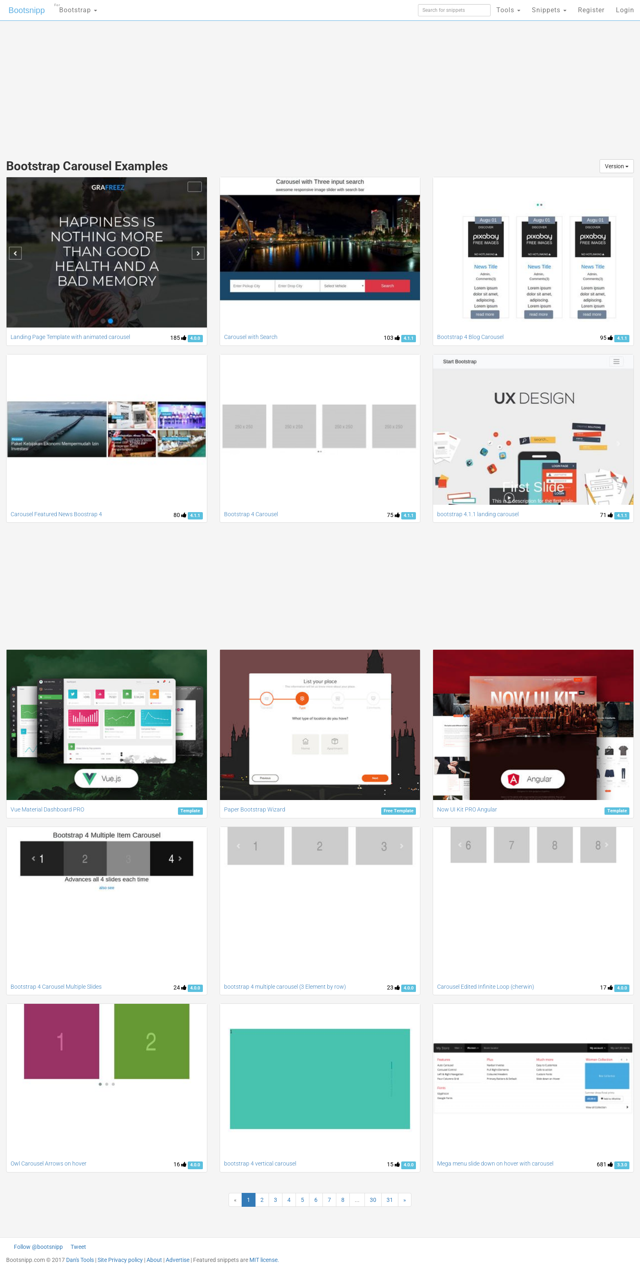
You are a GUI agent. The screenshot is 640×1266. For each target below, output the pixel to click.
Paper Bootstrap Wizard (254, 809)
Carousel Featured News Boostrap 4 (56, 514)
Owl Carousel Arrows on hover (49, 1163)
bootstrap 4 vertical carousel (260, 1163)
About (154, 1260)
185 (178, 337)
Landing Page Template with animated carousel (70, 337)
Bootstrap (75, 7)
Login (625, 10)
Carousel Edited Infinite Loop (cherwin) (485, 986)
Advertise (177, 1260)
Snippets (549, 10)
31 (390, 1200)
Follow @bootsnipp (38, 1247)
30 (373, 1200)
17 (606, 987)
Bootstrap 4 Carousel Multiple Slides (56, 986)
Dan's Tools (80, 1260)
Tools (508, 10)
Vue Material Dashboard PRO (47, 809)
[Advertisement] (258, 86)
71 (606, 515)
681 (605, 1164)
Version (617, 166)
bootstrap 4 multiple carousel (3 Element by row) (285, 986)
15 (393, 1164)
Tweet (78, 1247)
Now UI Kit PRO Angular (467, 809)
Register (591, 10)
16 (180, 1164)
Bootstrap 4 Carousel (251, 514)
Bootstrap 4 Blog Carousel (470, 337)
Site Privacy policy (120, 1260)
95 (606, 337)
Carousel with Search (251, 337)
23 (393, 987)
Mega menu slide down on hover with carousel (495, 1163)
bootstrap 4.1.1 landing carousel (478, 514)
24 (180, 987)
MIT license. (264, 1260)
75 (393, 515)
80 (180, 515)
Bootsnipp (27, 10)
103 (392, 337)
